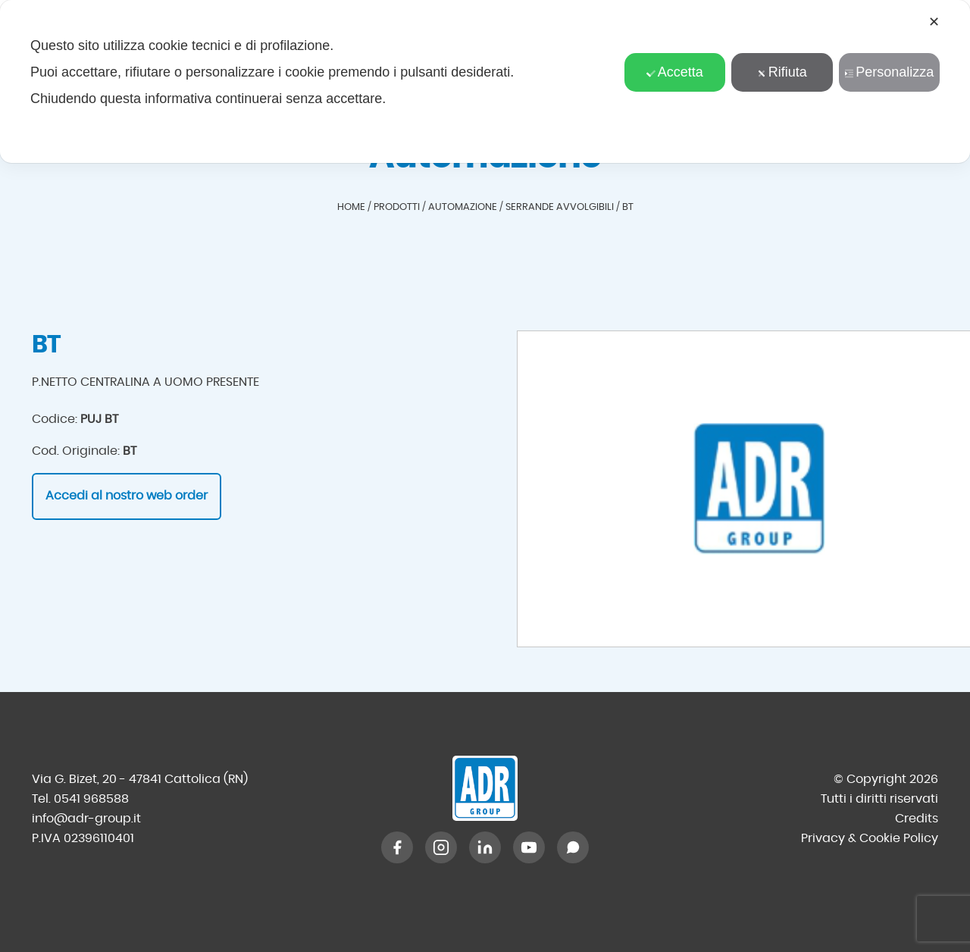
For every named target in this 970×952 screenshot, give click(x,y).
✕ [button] (934, 22)
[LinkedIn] (485, 847)
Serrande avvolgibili (559, 207)
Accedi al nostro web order (126, 496)
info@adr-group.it (86, 819)
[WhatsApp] (573, 847)
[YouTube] (529, 847)
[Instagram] (441, 847)
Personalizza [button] (889, 72)
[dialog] (485, 81)
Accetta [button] (674, 72)
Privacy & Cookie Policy (869, 838)
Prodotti (397, 207)
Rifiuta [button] (782, 72)
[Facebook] (397, 847)
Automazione (462, 207)
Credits (916, 819)
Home (351, 207)
